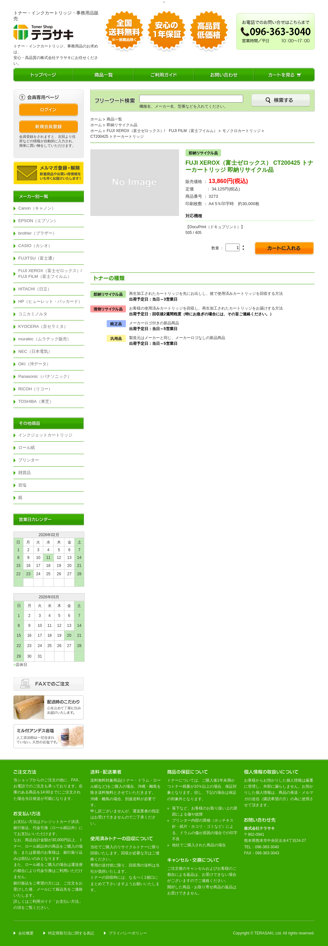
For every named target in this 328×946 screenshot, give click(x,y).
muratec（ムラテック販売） (44, 338)
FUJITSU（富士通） (37, 258)
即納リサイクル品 (122, 125)
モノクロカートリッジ (241, 131)
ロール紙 (26, 447)
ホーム (96, 119)
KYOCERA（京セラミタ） (43, 326)
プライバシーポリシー (128, 933)
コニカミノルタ (32, 313)
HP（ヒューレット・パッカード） (50, 301)
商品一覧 (114, 119)
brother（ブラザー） (37, 233)
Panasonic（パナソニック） (44, 376)
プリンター (28, 460)
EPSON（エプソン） (38, 220)
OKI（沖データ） (34, 363)
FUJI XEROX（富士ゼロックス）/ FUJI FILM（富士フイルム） (51, 273)
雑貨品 (24, 472)
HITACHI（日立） (35, 288)
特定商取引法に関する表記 (71, 933)
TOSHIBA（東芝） (35, 401)
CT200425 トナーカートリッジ (117, 136)
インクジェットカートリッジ (45, 435)
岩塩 (22, 485)
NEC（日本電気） (35, 351)
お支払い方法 (67, 901)
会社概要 (26, 933)
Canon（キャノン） (37, 208)
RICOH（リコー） (35, 388)
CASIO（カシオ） (35, 245)
